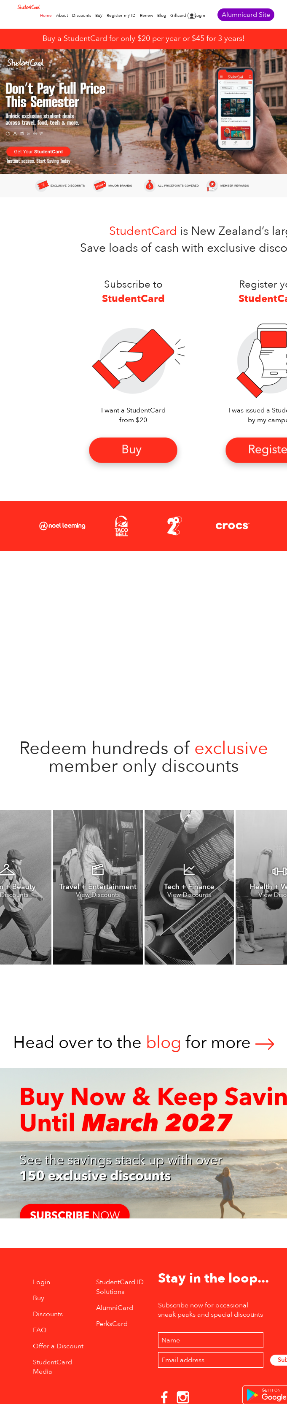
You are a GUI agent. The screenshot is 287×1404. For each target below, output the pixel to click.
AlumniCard (114, 1307)
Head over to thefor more (143, 1042)
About (62, 16)
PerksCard (112, 1324)
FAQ (39, 1330)
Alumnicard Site (246, 14)
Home (46, 16)
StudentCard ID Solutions (120, 1286)
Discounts (81, 16)
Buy (98, 16)
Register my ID (121, 16)
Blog (161, 16)
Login (199, 16)
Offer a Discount (58, 1346)
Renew (146, 16)
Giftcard (178, 16)
